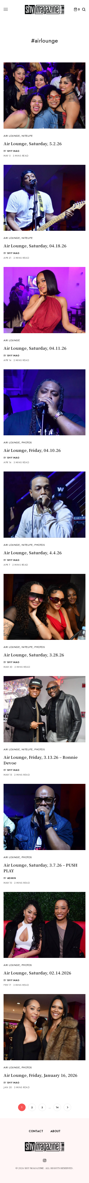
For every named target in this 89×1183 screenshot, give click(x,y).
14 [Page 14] (57, 1107)
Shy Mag (13, 151)
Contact (36, 1131)
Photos (27, 442)
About (55, 1131)
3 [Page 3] (42, 1107)
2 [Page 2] (32, 1107)
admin (11, 878)
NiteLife (27, 136)
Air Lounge (12, 136)
